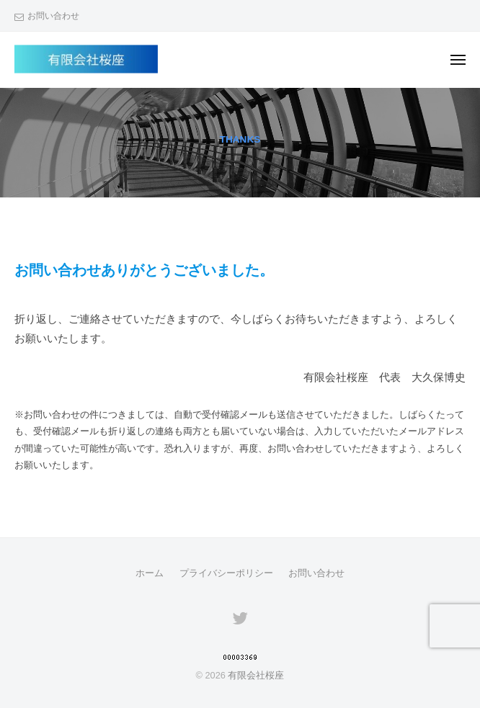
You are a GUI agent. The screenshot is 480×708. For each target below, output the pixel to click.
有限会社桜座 (256, 675)
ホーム (149, 573)
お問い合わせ (53, 16)
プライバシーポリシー (226, 573)
